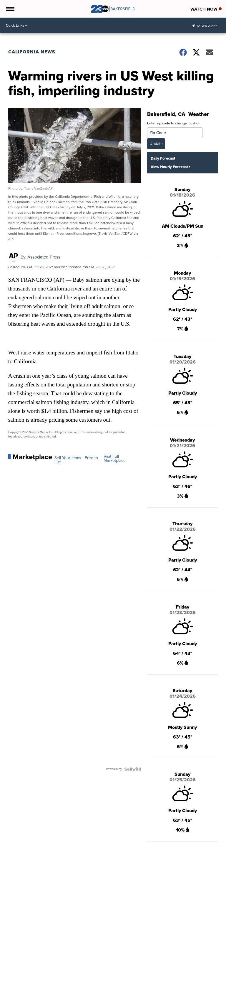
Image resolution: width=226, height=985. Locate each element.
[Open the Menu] (9, 9)
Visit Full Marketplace (115, 459)
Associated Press (43, 257)
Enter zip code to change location (173, 123)
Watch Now (206, 9)
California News (31, 51)
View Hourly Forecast (170, 167)
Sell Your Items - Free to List (76, 460)
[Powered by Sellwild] (132, 769)
